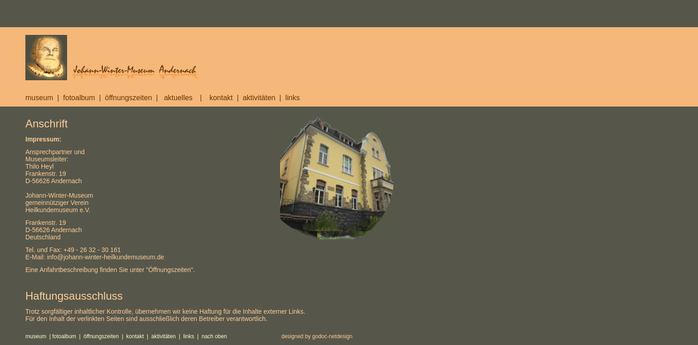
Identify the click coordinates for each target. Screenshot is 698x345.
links (292, 98)
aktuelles (177, 98)
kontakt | (138, 336)
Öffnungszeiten (169, 269)
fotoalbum (79, 98)
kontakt (226, 98)
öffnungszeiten (128, 98)
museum (39, 98)
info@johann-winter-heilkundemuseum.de (105, 257)
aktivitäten (258, 98)
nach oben (214, 336)
